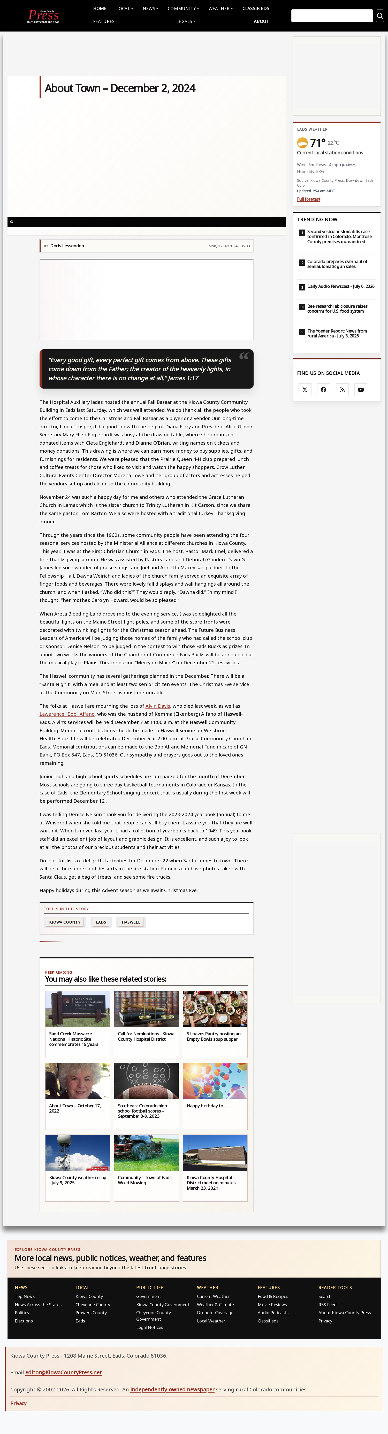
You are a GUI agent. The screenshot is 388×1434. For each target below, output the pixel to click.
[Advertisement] (146, 298)
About (261, 20)
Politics (22, 1311)
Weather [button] (219, 8)
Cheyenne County (92, 1303)
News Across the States (38, 1303)
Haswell (131, 920)
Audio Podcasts (273, 1311)
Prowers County (91, 1311)
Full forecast (308, 198)
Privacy (325, 1319)
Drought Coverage (215, 1311)
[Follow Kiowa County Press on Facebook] (323, 388)
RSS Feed (327, 1303)
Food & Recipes (273, 1295)
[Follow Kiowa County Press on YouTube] (360, 388)
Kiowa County (64, 920)
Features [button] (104, 20)
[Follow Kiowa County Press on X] (305, 388)
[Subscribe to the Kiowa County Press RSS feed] (342, 388)
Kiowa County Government (162, 1303)
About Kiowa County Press (344, 1311)
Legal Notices (149, 1326)
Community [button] (182, 8)
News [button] (149, 8)
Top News (25, 1295)
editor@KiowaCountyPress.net (63, 1371)
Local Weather (211, 1319)
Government (148, 1295)
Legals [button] (184, 20)
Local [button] (123, 8)
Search (325, 1295)
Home (100, 8)
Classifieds (255, 8)
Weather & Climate (215, 1303)
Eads (101, 920)
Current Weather (213, 1295)
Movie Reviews (272, 1303)
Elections (24, 1319)
